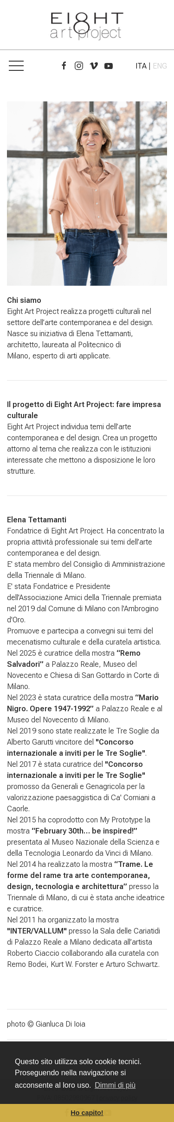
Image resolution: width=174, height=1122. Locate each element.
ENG (160, 66)
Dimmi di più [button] (115, 1085)
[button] (16, 66)
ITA (141, 66)
